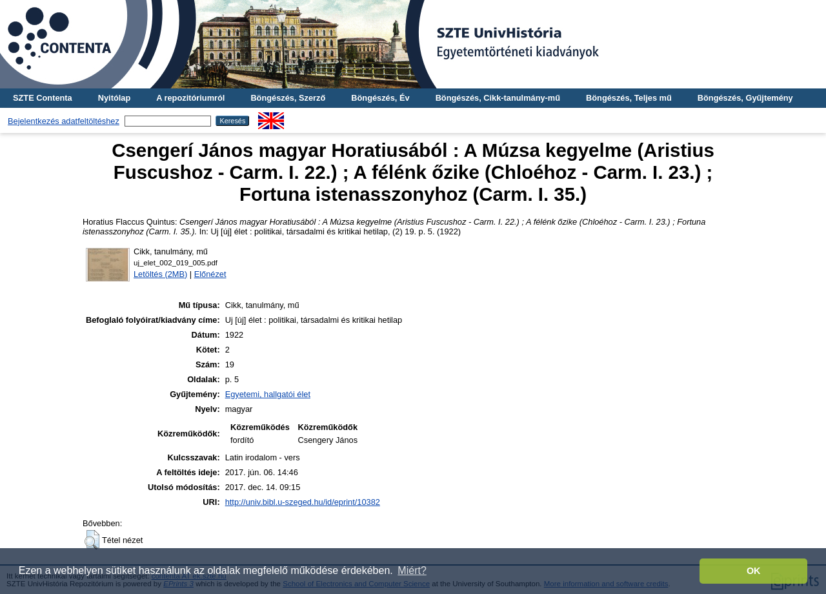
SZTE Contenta (42, 98)
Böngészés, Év (380, 98)
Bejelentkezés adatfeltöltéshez (63, 121)
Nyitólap (114, 98)
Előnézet (210, 274)
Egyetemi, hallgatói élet (267, 394)
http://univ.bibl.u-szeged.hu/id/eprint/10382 (302, 502)
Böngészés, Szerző (287, 98)
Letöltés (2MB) (160, 274)
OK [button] (754, 571)
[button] (92, 539)
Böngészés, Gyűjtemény (745, 98)
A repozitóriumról (190, 98)
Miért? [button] (412, 570)
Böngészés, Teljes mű (629, 98)
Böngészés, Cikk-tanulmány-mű (498, 98)
